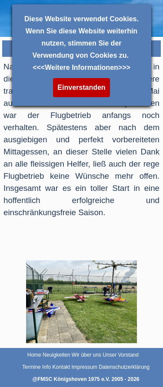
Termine (31, 367)
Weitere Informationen (81, 67)
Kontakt (61, 367)
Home (34, 355)
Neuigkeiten (56, 355)
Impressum (84, 367)
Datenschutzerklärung (124, 367)
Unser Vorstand (121, 355)
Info (46, 367)
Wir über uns (86, 355)
